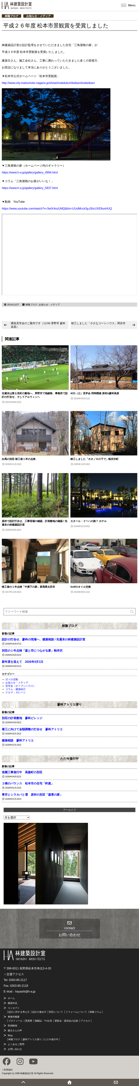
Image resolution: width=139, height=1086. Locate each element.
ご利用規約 (7, 1069)
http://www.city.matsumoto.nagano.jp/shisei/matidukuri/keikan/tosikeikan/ (48, 82)
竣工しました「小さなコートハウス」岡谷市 (98, 323)
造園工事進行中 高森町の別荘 (22, 772)
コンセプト (14, 1008)
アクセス (85, 1020)
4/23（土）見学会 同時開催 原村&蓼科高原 (94, 393)
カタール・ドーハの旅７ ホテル (88, 521)
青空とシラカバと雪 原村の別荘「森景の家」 (32, 794)
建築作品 (12, 1003)
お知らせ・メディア (38, 16)
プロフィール (15, 1020)
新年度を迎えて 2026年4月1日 (22, 661)
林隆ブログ (11, 16)
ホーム (11, 998)
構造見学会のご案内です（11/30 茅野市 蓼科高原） (38, 325)
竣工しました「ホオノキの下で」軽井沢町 (94, 459)
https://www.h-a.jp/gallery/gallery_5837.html (30, 188)
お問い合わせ (15, 1049)
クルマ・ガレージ (15, 692)
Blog (10, 1035)
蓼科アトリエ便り (69, 704)
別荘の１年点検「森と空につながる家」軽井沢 (32, 650)
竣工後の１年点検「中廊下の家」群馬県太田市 (28, 586)
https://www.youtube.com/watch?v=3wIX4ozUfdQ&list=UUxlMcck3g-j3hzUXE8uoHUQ (57, 208)
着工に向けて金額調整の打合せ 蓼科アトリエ (32, 729)
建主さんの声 (15, 1030)
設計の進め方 (39, 1012)
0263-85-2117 (18, 979)
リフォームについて (76, 1012)
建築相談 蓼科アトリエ (18, 740)
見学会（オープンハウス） (20, 685)
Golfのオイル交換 (80, 586)
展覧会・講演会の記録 (66, 1020)
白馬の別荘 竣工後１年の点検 (18, 459)
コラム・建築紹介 (15, 689)
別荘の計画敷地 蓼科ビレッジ (22, 718)
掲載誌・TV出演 (43, 1020)
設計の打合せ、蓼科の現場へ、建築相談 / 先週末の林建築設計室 (43, 639)
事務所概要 (14, 1016)
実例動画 (12, 1025)
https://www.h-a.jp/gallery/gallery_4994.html (30, 172)
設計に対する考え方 (19, 1012)
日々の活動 (11, 679)
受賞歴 (28, 1020)
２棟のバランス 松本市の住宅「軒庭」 (28, 783)
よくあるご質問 (16, 1044)
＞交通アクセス (14, 974)
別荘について (56, 1012)
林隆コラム (95, 1012)
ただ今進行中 (69, 758)
